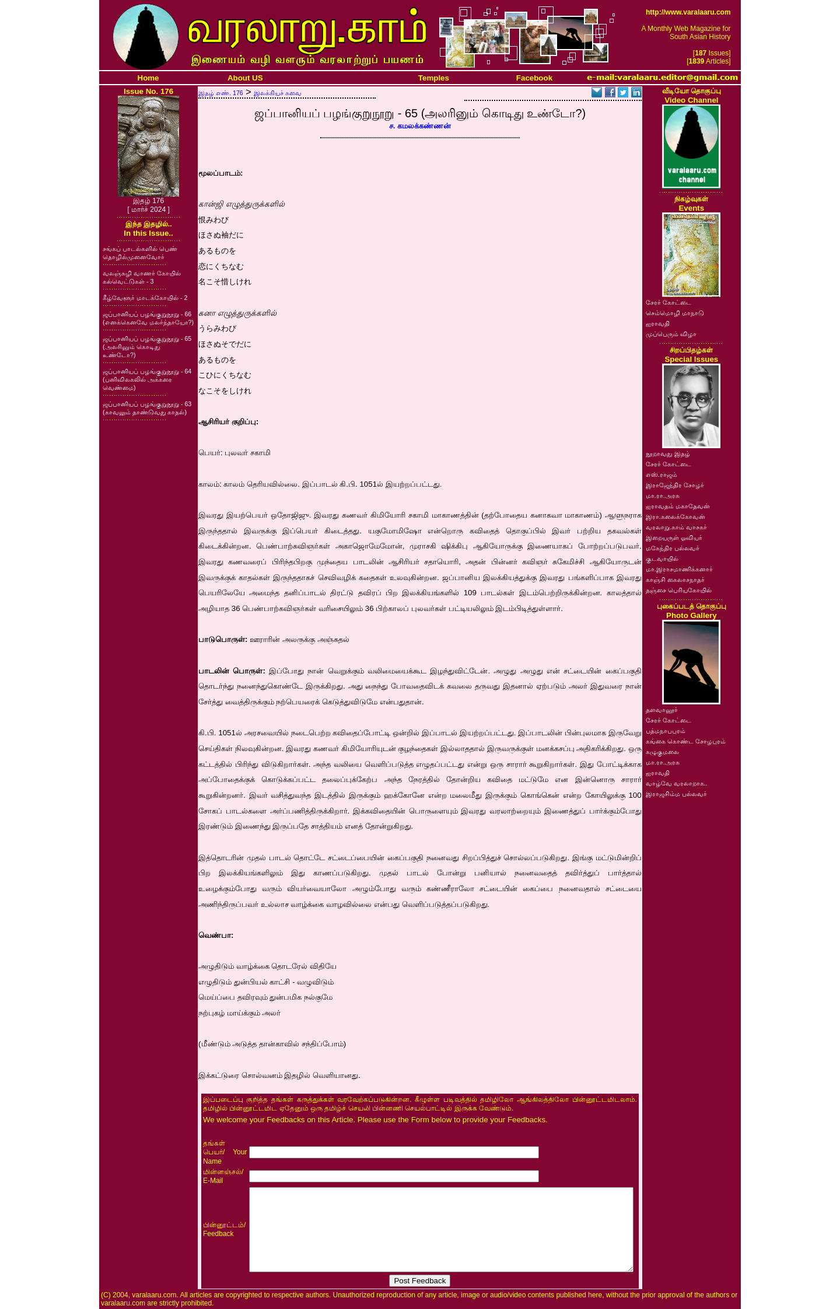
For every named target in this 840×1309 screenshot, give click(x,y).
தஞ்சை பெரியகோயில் (679, 590)
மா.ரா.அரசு (663, 495)
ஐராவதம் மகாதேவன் (678, 505)
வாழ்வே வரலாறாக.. (677, 783)
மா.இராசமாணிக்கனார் (679, 569)
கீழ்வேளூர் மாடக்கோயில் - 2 (145, 297)
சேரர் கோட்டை (668, 302)
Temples (433, 78)
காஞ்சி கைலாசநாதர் (675, 579)
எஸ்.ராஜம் (661, 474)
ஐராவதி (658, 323)
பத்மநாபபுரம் (665, 730)
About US (245, 78)
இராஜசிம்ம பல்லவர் (676, 793)
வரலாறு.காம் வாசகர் (676, 526)
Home (148, 78)
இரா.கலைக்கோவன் (675, 516)
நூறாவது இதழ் (668, 453)
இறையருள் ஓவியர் (674, 537)
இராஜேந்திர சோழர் (675, 484)
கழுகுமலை (662, 751)
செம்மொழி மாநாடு (675, 312)
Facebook (534, 78)
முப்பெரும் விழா (671, 333)
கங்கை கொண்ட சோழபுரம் (686, 741)
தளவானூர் (662, 709)
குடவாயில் (662, 558)
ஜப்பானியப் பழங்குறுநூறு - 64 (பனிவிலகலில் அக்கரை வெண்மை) (147, 379)
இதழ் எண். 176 (220, 92)
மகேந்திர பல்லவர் (672, 547)
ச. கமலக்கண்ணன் (420, 125)
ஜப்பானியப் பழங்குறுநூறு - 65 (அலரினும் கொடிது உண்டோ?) (147, 346)
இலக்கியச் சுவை (278, 92)
